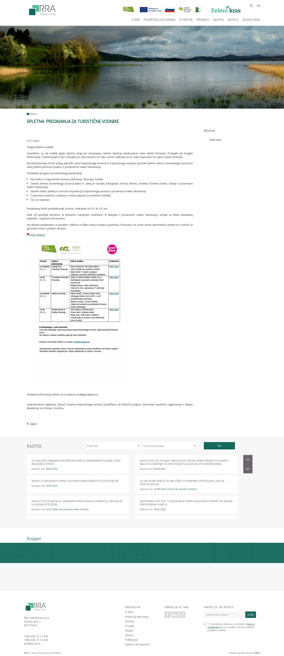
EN (258, 5)
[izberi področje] (113, 445)
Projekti (129, 626)
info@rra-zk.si (32, 643)
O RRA (129, 612)
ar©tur (256, 653)
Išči (219, 445)
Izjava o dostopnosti (137, 644)
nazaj (33, 423)
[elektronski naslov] (224, 614)
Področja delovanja (136, 616)
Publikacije (131, 639)
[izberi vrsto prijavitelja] (169, 445)
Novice (33, 113)
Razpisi (129, 630)
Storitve (129, 621)
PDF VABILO (37, 234)
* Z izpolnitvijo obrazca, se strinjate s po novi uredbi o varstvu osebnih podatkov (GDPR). (229, 627)
